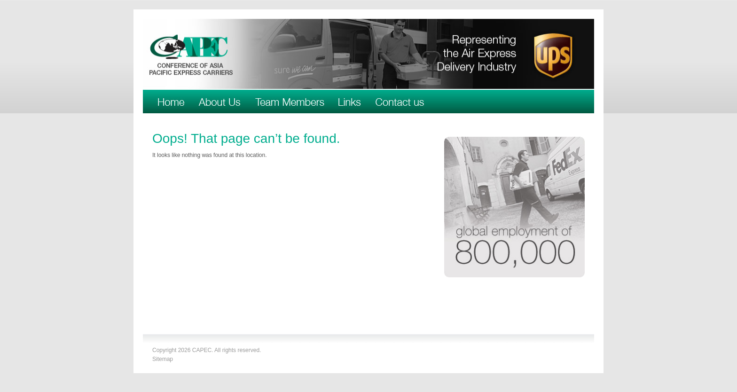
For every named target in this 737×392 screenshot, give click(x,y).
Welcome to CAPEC (171, 101)
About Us (219, 101)
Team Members (289, 101)
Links (349, 101)
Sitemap (162, 359)
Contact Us (399, 101)
